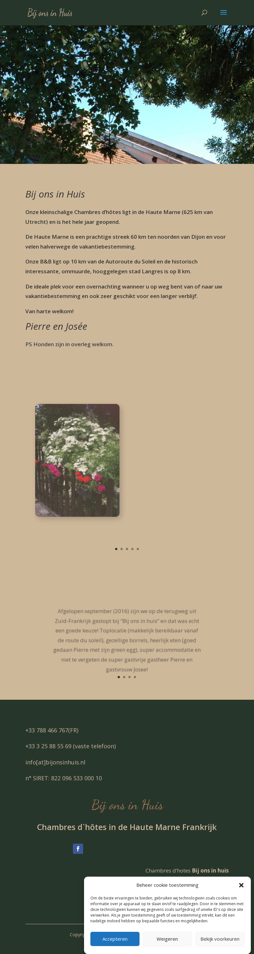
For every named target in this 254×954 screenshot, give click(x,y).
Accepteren (114, 947)
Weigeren (167, 947)
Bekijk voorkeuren (219, 947)
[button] (241, 893)
